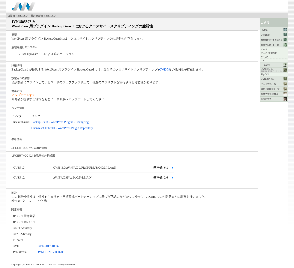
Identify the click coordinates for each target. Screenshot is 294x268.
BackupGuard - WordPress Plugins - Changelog (60, 122)
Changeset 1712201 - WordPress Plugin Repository (62, 128)
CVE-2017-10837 (48, 246)
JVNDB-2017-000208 (51, 252)
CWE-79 (164, 69)
